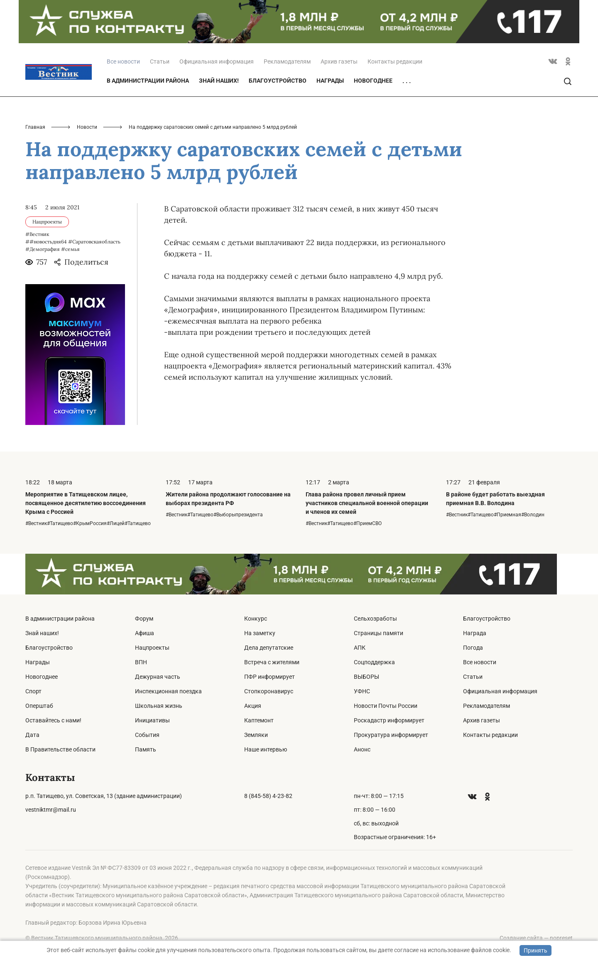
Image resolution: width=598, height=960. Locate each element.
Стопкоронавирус (268, 691)
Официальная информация (216, 61)
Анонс (362, 749)
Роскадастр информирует (389, 720)
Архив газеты (339, 61)
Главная (35, 127)
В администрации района (148, 80)
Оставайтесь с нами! (53, 720)
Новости (87, 127)
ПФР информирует (269, 676)
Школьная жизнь (158, 705)
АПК (359, 647)
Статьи (159, 61)
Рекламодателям (287, 61)
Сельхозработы (375, 618)
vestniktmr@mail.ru (50, 809)
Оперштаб (39, 705)
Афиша (144, 633)
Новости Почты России (385, 705)
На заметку (259, 633)
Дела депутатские (268, 647)
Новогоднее (373, 80)
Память (145, 749)
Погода (473, 647)
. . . (406, 81)
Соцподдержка (374, 662)
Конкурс (255, 618)
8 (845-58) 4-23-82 (268, 796)
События (147, 735)
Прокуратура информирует (391, 735)
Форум (144, 618)
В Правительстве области (60, 749)
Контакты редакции (395, 61)
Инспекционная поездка (168, 691)
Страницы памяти (378, 633)
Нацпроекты (152, 647)
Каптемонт (259, 720)
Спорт (33, 691)
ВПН (141, 662)
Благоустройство (277, 80)
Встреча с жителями (271, 662)
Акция (252, 705)
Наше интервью (265, 749)
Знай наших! (219, 80)
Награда (474, 633)
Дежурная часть (157, 676)
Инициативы (152, 720)
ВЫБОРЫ (366, 676)
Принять (535, 950)
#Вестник (37, 234)
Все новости (479, 662)
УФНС (362, 691)
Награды (330, 80)
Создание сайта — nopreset (536, 938)
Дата (32, 735)
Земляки (256, 735)
